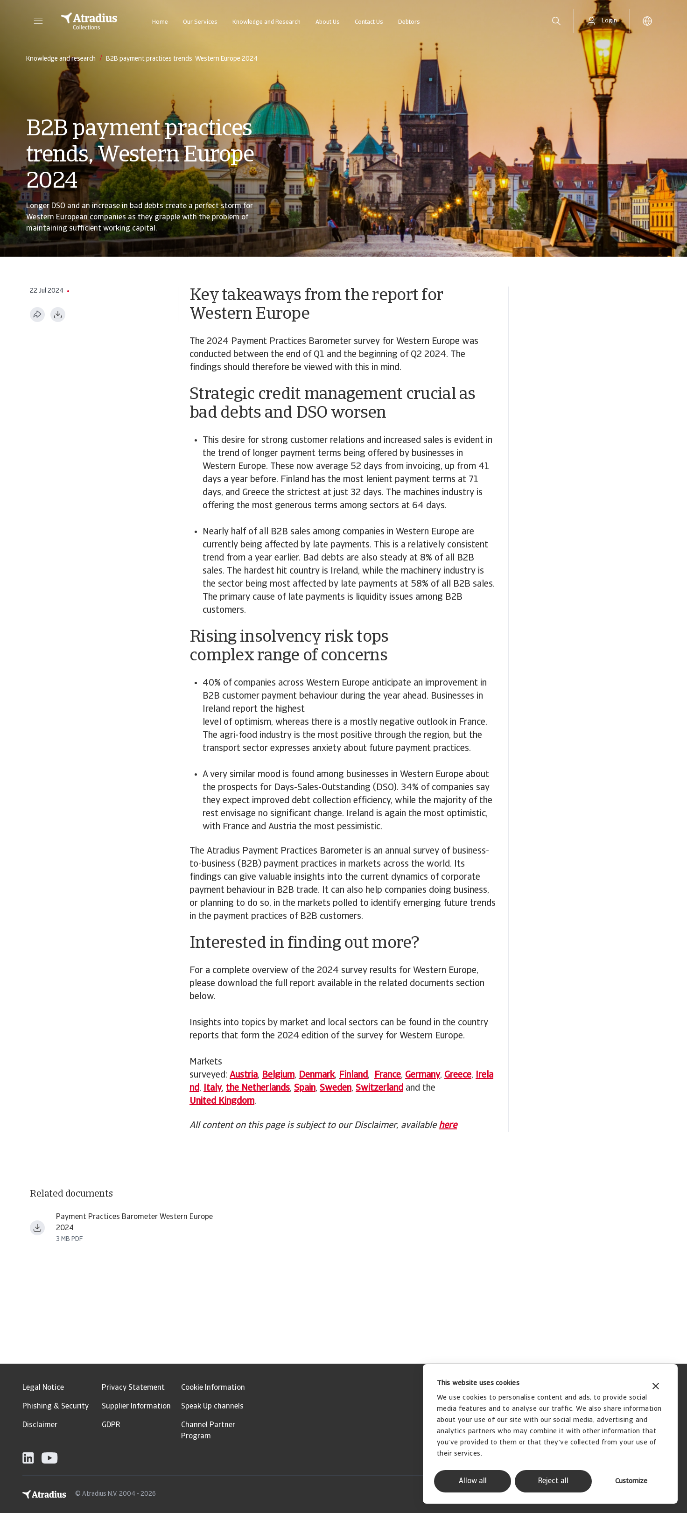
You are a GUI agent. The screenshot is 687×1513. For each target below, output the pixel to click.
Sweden (335, 1088)
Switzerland (379, 1088)
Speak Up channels (212, 1406)
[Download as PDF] (57, 314)
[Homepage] (89, 21)
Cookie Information (213, 1388)
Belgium (278, 1075)
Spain (304, 1088)
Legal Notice (43, 1388)
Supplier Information (136, 1406)
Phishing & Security (55, 1406)
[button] (38, 21)
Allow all (473, 1481)
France (387, 1075)
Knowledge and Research (266, 22)
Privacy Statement (133, 1388)
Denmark (317, 1075)
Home (160, 22)
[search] (556, 21)
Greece (457, 1075)
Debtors (409, 22)
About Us (327, 22)
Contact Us (369, 22)
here (448, 1125)
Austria (244, 1075)
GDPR (111, 1425)
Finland (353, 1075)
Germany (422, 1075)
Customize (631, 1481)
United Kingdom (221, 1101)
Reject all (553, 1481)
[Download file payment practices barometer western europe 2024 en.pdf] (37, 1227)
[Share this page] (37, 314)
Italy (212, 1088)
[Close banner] (655, 1387)
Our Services (200, 22)
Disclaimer (39, 1425)
